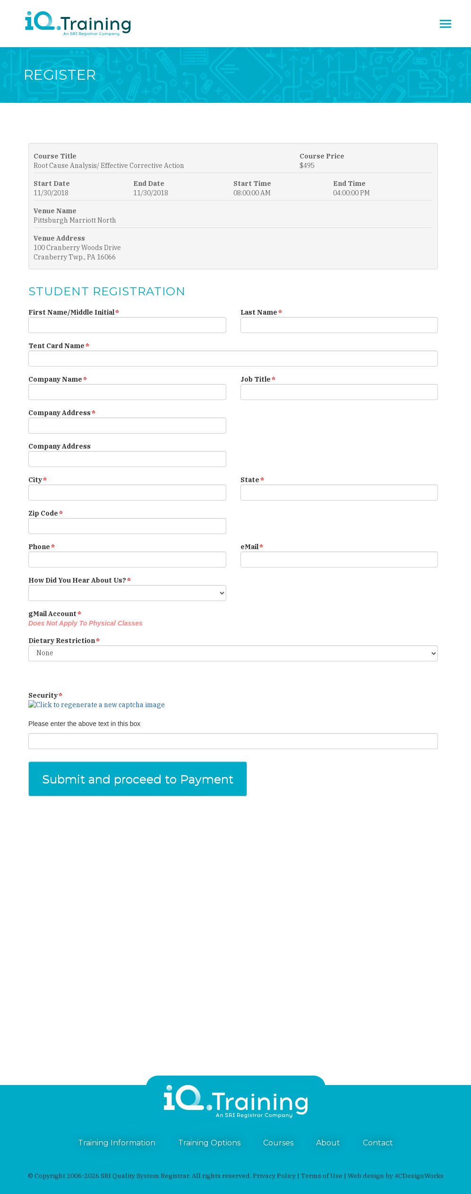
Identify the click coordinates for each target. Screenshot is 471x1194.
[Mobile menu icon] (445, 23)
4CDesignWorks (419, 1175)
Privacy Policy (274, 1175)
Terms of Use (322, 1175)
